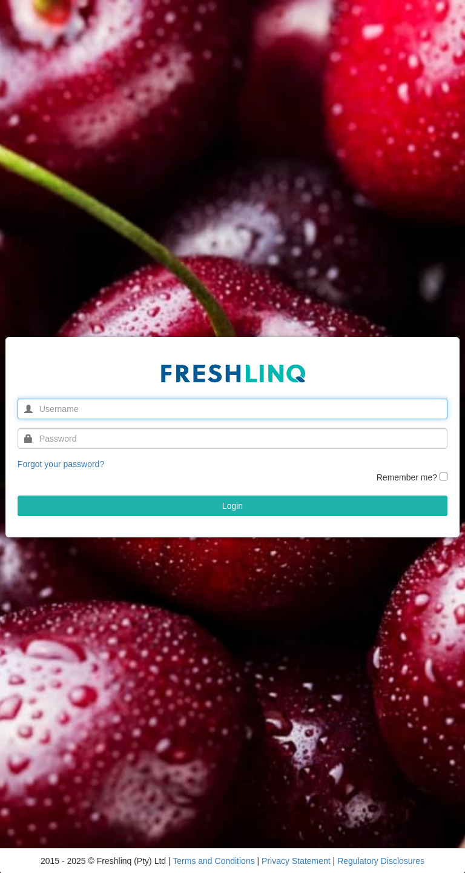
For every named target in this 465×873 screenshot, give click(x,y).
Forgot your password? (61, 464)
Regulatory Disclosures (380, 861)
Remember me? (407, 477)
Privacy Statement (297, 861)
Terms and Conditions (215, 861)
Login (232, 506)
